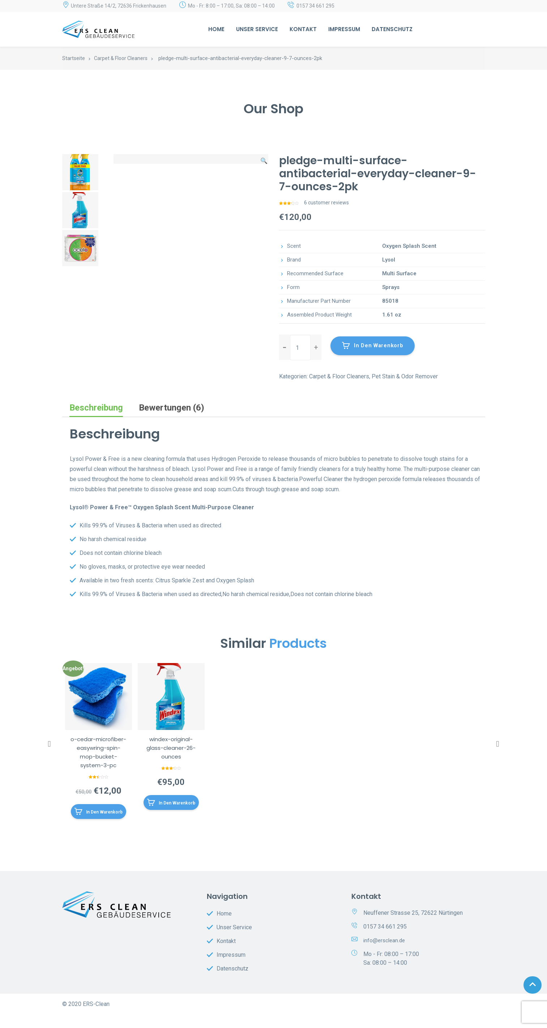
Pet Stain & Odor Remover (405, 376)
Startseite (73, 58)
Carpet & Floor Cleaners (121, 58)
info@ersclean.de (385, 954)
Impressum (344, 29)
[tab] (96, 408)
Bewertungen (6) (171, 408)
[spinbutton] (300, 347)
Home (216, 29)
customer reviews (326, 202)
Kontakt (303, 29)
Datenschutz (392, 29)
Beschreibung (96, 408)
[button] (316, 347)
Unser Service (257, 29)
